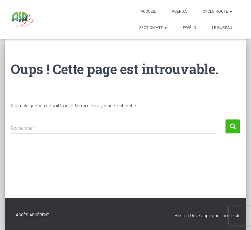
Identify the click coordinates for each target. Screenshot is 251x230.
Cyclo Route (217, 11)
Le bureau (222, 28)
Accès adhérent (32, 215)
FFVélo (189, 28)
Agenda (179, 11)
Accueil (148, 11)
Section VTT (153, 28)
